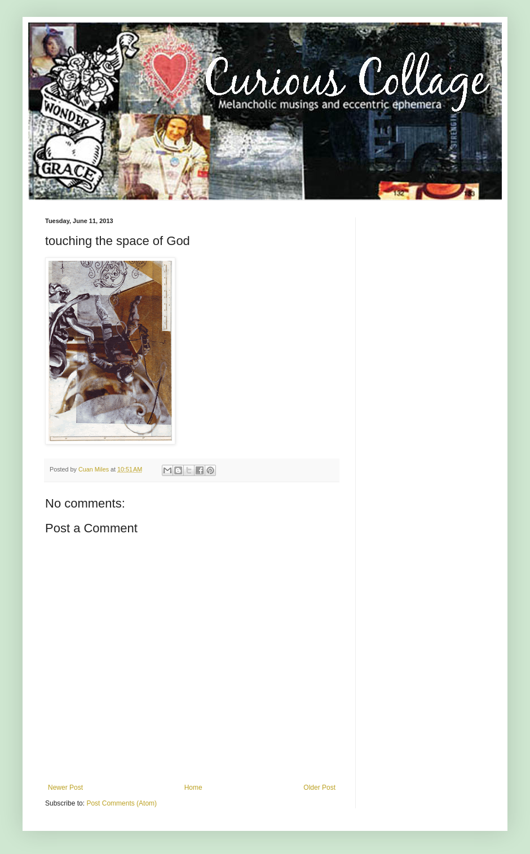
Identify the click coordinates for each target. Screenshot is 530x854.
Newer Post (65, 787)
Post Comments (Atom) (121, 803)
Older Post (319, 787)
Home (193, 787)
